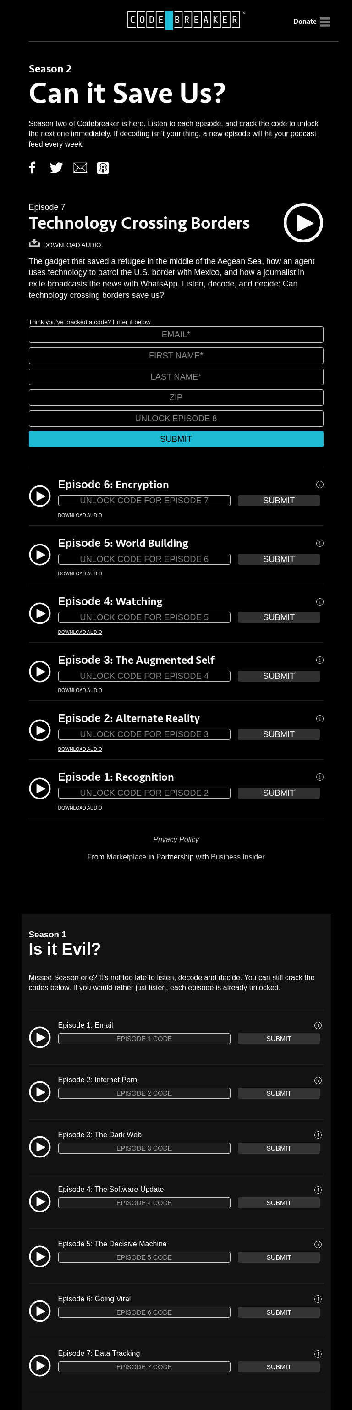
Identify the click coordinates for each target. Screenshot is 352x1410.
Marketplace (126, 857)
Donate (305, 21)
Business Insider (237, 857)
